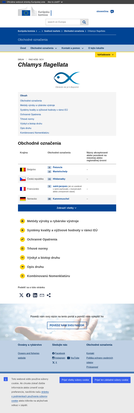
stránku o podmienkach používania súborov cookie (30, 396)
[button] (21, 295)
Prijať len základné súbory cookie (111, 380)
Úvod (23, 48)
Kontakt (90, 353)
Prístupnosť (92, 367)
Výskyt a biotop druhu (31, 123)
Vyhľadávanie (84, 22)
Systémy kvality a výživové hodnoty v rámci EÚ (44, 110)
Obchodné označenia (74, 31)
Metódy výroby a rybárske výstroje (37, 105)
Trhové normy (27, 119)
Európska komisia (26, 31)
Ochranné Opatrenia (30, 114)
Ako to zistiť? (55, 2)
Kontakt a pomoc (71, 48)
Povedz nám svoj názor (67, 325)
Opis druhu (25, 128)
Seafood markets (52, 31)
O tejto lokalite (96, 48)
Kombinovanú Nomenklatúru (34, 133)
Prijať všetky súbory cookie (75, 380)
